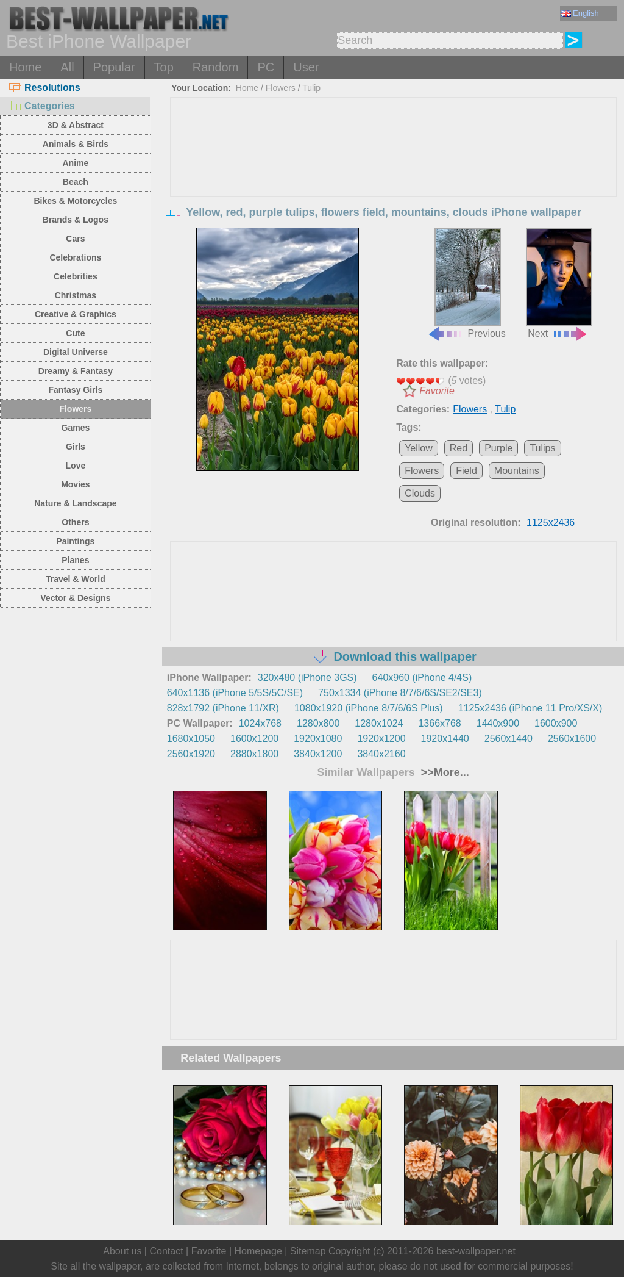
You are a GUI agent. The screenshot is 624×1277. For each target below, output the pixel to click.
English (580, 13)
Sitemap (308, 1251)
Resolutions (44, 87)
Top (164, 67)
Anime (75, 163)
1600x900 (555, 723)
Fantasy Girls (76, 390)
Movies (75, 484)
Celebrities (76, 276)
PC (265, 67)
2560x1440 (508, 738)
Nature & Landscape (75, 503)
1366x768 (439, 723)
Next (559, 283)
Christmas (75, 295)
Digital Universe (75, 352)
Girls (75, 446)
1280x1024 (379, 723)
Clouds (420, 493)
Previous (466, 283)
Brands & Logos (75, 220)
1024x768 (260, 723)
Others (75, 522)
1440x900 (498, 723)
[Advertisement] (393, 189)
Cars (75, 238)
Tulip (311, 88)
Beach (75, 182)
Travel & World (75, 579)
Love (76, 465)
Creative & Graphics (75, 314)
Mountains (516, 471)
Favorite (437, 391)
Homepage (258, 1251)
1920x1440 (445, 738)
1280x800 (318, 723)
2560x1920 (191, 754)
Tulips (542, 448)
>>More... (443, 772)
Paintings (75, 541)
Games (76, 428)
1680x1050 (191, 738)
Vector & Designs (75, 598)
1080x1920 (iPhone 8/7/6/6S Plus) (368, 708)
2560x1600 (572, 738)
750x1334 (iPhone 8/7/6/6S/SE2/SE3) (400, 693)
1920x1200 (381, 738)
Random (216, 67)
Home (25, 67)
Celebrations (75, 257)
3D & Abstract (76, 125)
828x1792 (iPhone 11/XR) (223, 708)
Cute (75, 333)
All (67, 67)
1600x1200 (254, 738)
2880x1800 (254, 754)
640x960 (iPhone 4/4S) (422, 677)
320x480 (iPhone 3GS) (307, 677)
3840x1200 (318, 754)
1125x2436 (550, 522)
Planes (75, 560)
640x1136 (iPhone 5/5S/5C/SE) (235, 693)
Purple (498, 448)
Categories (42, 106)
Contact (166, 1251)
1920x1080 (318, 738)
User (306, 67)
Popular (114, 67)
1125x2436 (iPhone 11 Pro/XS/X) (530, 708)
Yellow (419, 448)
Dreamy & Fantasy (75, 371)
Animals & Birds (75, 144)
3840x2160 (381, 754)
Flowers (75, 409)
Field (466, 471)
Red (458, 448)
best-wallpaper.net (476, 1251)
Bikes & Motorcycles (75, 201)
